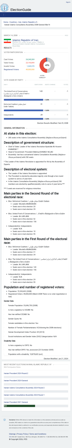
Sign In (68, 2)
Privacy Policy (22, 434)
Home (5, 22)
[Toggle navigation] (3, 14)
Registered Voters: (11, 69)
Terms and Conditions (37, 434)
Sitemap (12, 434)
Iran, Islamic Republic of (27, 22)
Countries (13, 22)
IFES (10, 437)
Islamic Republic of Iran (25, 40)
